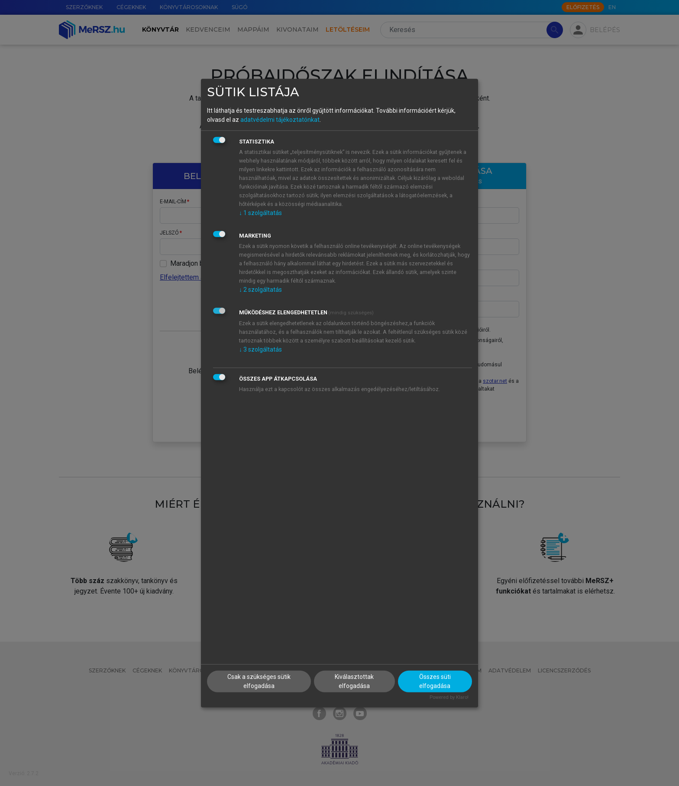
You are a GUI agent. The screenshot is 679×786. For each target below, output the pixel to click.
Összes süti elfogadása (435, 681)
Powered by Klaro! (449, 697)
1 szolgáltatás (260, 212)
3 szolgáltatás (260, 349)
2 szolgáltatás (260, 289)
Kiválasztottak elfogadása (354, 681)
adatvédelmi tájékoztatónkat (280, 119)
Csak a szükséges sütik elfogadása (259, 681)
